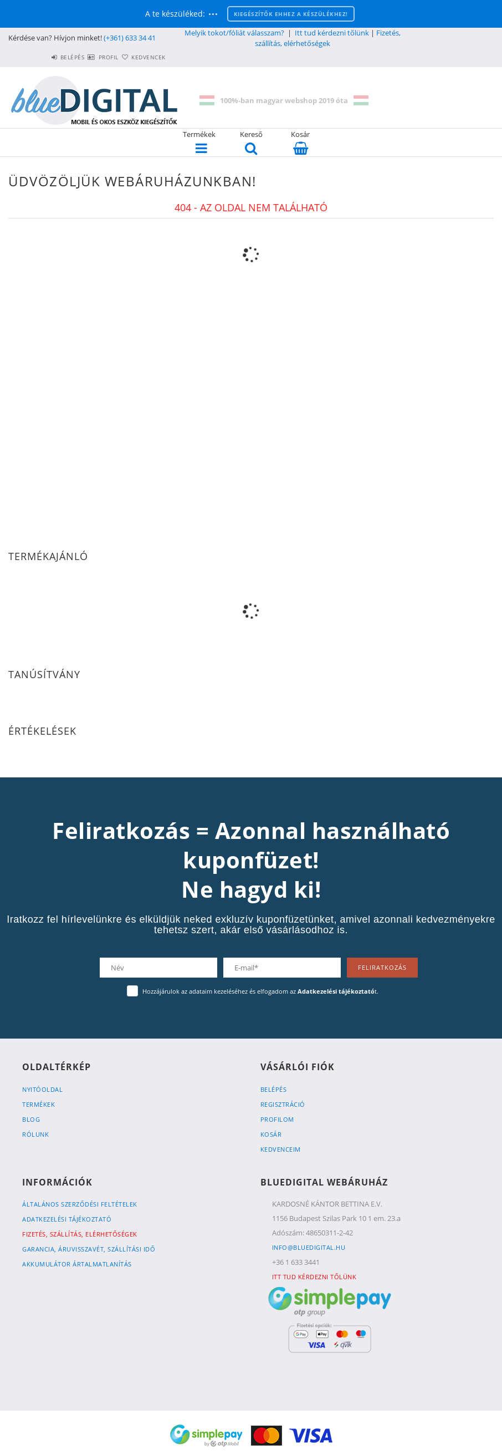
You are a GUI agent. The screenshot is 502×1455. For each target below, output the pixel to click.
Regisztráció (282, 1104)
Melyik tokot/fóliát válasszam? (234, 33)
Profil (89, 57)
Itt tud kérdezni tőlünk (332, 33)
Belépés (39, 57)
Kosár (271, 1134)
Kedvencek (142, 57)
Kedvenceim (280, 1149)
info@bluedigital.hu (309, 1247)
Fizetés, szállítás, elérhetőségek (328, 38)
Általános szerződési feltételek (79, 1204)
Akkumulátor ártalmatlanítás (77, 1264)
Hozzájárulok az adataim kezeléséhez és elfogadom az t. (260, 991)
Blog (31, 1119)
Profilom (277, 1119)
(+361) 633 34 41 (130, 38)
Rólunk (35, 1134)
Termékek (38, 1104)
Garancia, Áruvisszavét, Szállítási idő (88, 1249)
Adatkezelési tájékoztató (66, 1219)
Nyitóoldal (42, 1089)
